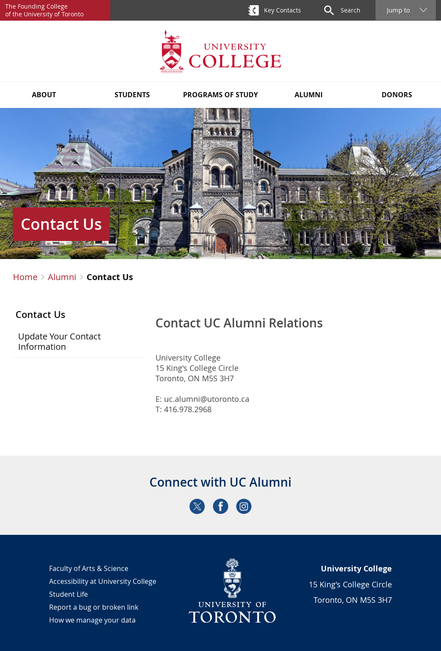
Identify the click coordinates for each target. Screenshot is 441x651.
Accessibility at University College (102, 581)
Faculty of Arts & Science (88, 568)
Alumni (62, 277)
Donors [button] (397, 94)
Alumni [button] (309, 94)
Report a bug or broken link (93, 607)
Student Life (68, 594)
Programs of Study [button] (220, 94)
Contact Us (40, 314)
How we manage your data (92, 620)
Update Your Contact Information (59, 341)
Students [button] (132, 94)
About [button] (44, 94)
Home (25, 277)
